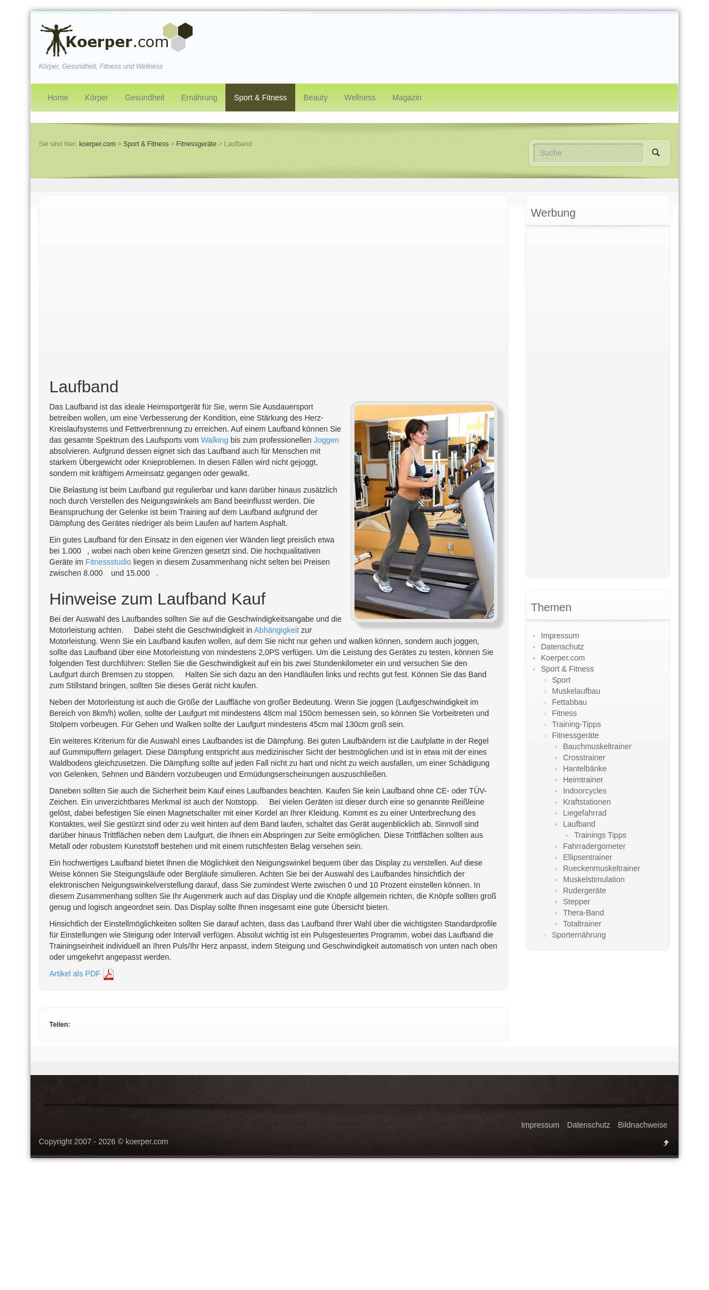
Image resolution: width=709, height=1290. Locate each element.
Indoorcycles (585, 790)
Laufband (579, 824)
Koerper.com (563, 657)
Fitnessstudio (108, 561)
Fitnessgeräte (196, 144)
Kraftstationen (587, 801)
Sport (561, 679)
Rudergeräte (585, 890)
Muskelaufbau (576, 691)
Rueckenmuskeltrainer (601, 868)
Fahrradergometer (594, 846)
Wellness (360, 97)
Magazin (407, 97)
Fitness (564, 713)
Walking (214, 440)
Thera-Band (583, 912)
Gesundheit (145, 97)
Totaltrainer (582, 923)
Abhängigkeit (276, 630)
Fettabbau (569, 702)
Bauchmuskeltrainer (597, 746)
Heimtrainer (583, 779)
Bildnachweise (643, 1124)
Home (58, 97)
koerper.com (97, 144)
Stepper (576, 901)
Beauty (316, 97)
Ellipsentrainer (588, 857)
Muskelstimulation (594, 879)
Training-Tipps (576, 724)
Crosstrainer (584, 757)
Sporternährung (579, 934)
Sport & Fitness (260, 97)
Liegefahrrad (585, 812)
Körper (96, 97)
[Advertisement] (273, 288)
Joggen (326, 440)
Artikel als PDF (82, 973)
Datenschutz (562, 646)
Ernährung (199, 97)
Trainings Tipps (600, 835)
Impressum (560, 635)
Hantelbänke (585, 768)
